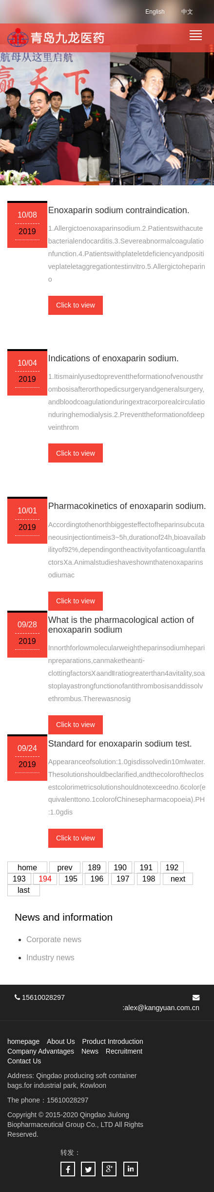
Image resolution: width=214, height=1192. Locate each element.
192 (172, 867)
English (154, 11)
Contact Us (24, 1061)
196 (96, 879)
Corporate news (53, 939)
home (27, 867)
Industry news (50, 957)
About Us (61, 1041)
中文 (187, 11)
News (89, 1051)
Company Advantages (40, 1051)
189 (94, 867)
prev (64, 867)
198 (149, 879)
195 (71, 879)
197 (123, 879)
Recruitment (124, 1051)
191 (146, 867)
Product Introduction (112, 1041)
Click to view (75, 305)
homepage (23, 1041)
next (178, 879)
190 (120, 867)
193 (19, 879)
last (24, 890)
